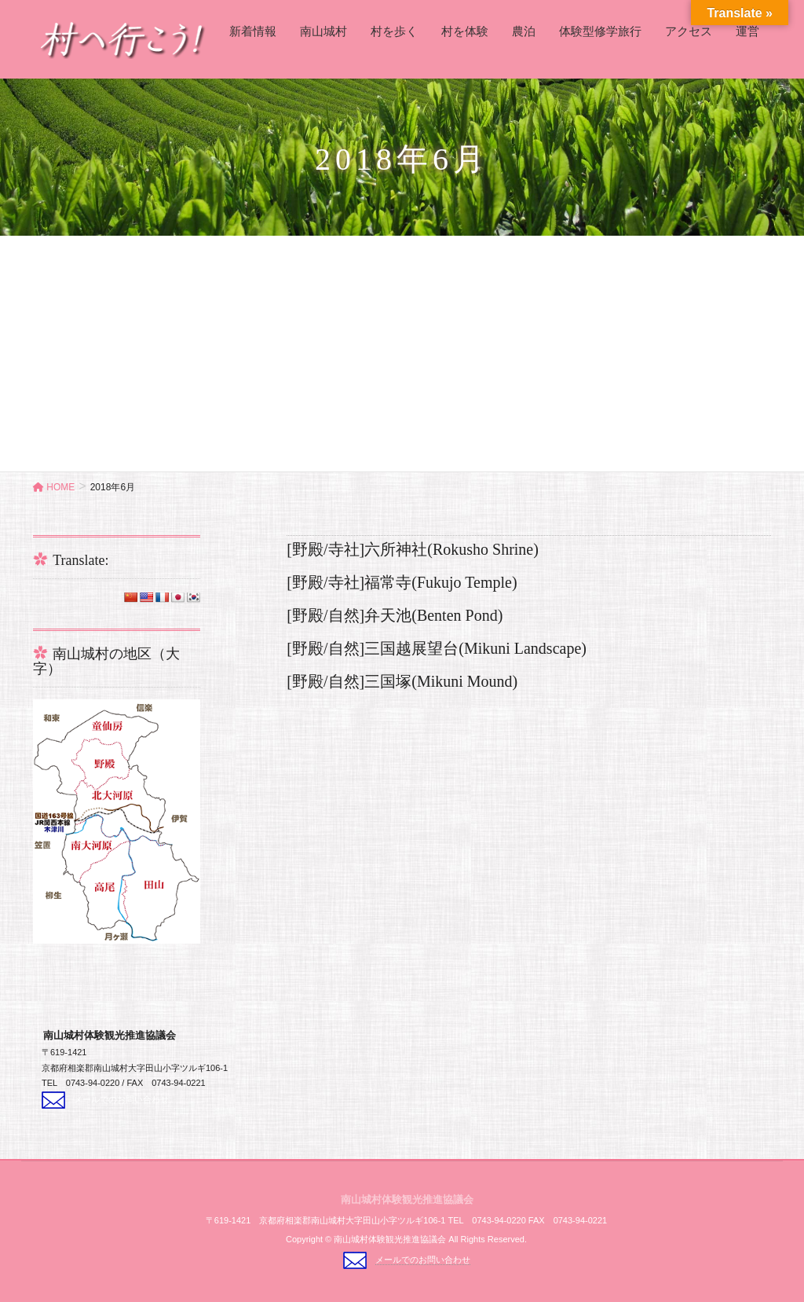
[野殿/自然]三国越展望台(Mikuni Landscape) (437, 648)
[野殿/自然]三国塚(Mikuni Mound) (402, 681)
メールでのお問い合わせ (121, 1099)
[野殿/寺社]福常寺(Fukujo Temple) (402, 582)
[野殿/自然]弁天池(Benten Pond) (394, 615)
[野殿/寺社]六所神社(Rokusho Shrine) (413, 549)
